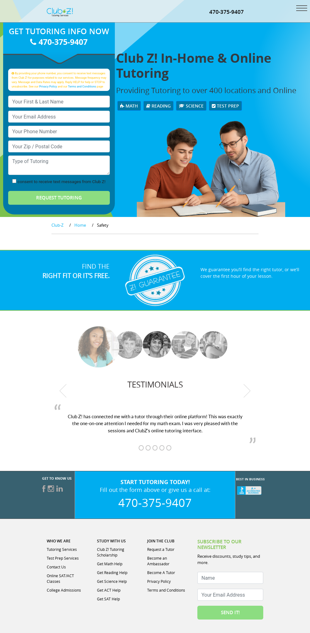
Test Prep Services (63, 558)
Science (191, 106)
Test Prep (225, 106)
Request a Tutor (160, 549)
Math (129, 106)
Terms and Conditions (82, 86)
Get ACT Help (108, 590)
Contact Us (56, 566)
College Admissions (64, 590)
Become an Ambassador (158, 561)
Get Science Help (112, 581)
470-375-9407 (226, 11)
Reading (158, 106)
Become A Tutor (161, 572)
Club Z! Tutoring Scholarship (110, 552)
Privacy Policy (48, 86)
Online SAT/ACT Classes (60, 578)
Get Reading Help (112, 572)
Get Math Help (109, 563)
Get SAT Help (108, 598)
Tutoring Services (62, 549)
